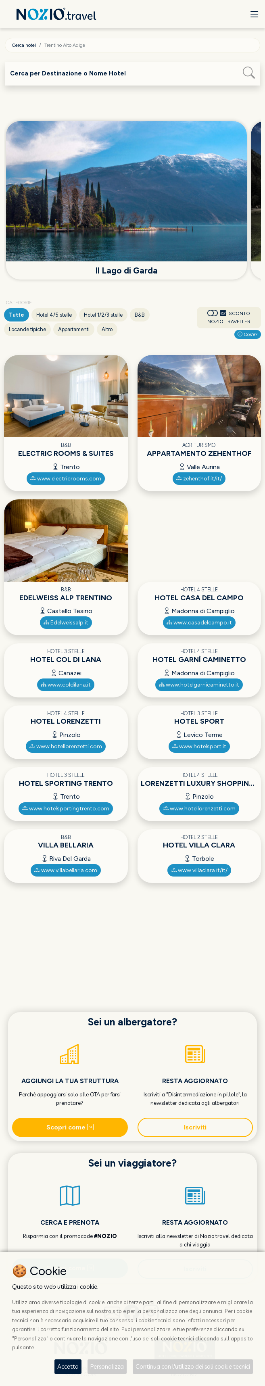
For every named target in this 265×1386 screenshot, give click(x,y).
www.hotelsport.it (199, 746)
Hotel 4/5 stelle (54, 315)
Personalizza (107, 1366)
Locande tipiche (27, 329)
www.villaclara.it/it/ (199, 870)
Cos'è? (248, 334)
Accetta (68, 1366)
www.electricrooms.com (65, 478)
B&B (140, 315)
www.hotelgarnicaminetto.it (199, 684)
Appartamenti (74, 329)
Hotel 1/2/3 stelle (103, 315)
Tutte (16, 315)
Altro (107, 329)
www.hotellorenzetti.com (65, 746)
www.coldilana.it (66, 684)
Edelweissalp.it (66, 622)
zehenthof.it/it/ (199, 478)
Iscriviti (195, 1127)
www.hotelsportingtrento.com (65, 808)
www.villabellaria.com (65, 870)
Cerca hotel (24, 45)
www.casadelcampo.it (199, 622)
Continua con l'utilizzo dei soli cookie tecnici (193, 1366)
